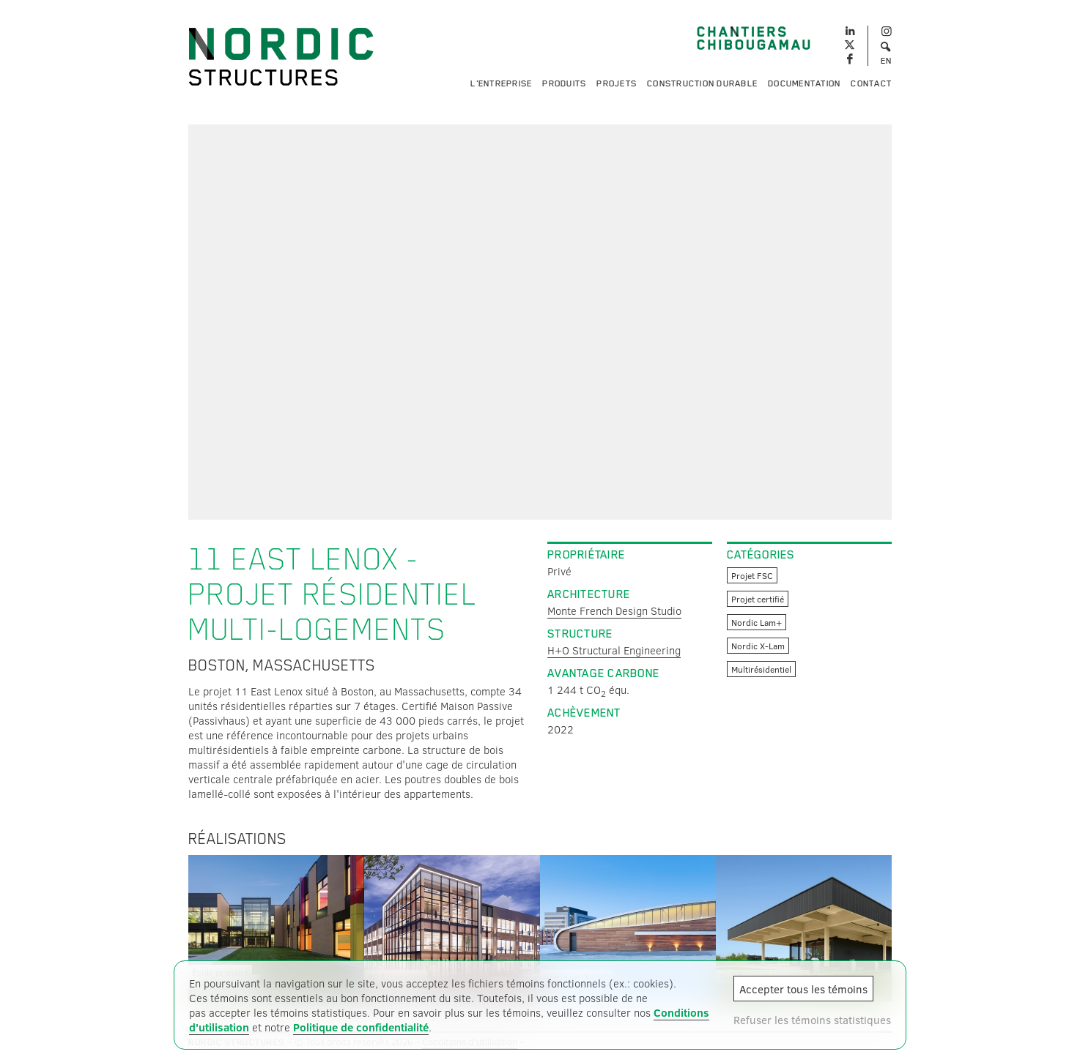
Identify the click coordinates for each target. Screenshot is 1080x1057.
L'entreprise (501, 83)
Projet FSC (752, 575)
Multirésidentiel (761, 669)
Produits (564, 83)
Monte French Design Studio (614, 610)
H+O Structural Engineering (614, 650)
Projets (616, 83)
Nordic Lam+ (756, 622)
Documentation (804, 83)
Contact (871, 83)
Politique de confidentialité (361, 1027)
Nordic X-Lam (758, 645)
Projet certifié (757, 599)
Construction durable (702, 83)
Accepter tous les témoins (803, 989)
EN (886, 61)
